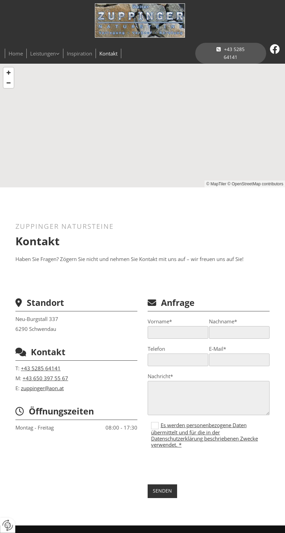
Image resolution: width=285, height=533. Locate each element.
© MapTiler (216, 184)
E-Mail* (217, 349)
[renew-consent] (7, 525)
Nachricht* (160, 376)
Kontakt (108, 53)
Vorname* (160, 321)
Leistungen (43, 53)
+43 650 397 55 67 (45, 378)
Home (16, 53)
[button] (230, 53)
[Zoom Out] (8, 83)
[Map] (142, 125)
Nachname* (223, 321)
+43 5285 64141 (41, 368)
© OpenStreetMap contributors (255, 184)
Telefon (156, 349)
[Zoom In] (8, 72)
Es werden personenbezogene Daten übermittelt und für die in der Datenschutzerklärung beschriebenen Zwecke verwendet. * (204, 435)
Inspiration (79, 53)
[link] (45, 53)
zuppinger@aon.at (42, 388)
